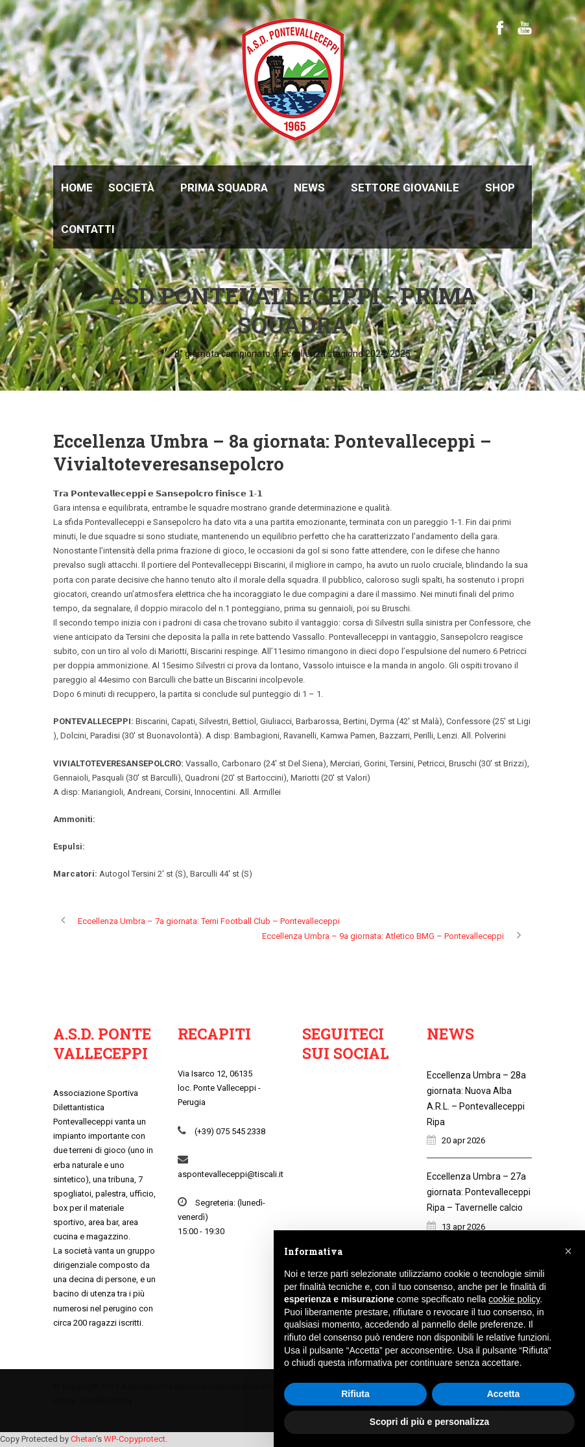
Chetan (83, 1439)
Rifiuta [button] (355, 1394)
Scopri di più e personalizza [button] (429, 1422)
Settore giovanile (405, 187)
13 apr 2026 (463, 1227)
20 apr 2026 (463, 1140)
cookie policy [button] (514, 1299)
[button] (568, 1251)
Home (77, 187)
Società (131, 187)
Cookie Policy (107, 1400)
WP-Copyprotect (134, 1439)
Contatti (88, 229)
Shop (500, 187)
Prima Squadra (224, 187)
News (309, 187)
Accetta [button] (503, 1394)
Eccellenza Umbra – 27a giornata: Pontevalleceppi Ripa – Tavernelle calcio (479, 1192)
